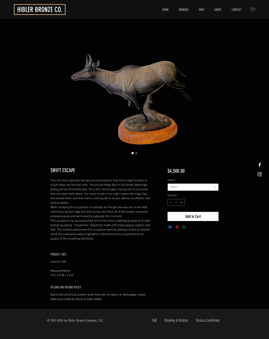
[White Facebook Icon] (259, 165)
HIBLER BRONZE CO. (39, 9)
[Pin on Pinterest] (177, 227)
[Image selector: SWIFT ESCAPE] (132, 153)
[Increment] (182, 202)
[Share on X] (191, 227)
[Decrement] (170, 202)
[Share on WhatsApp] (184, 227)
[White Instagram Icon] (259, 174)
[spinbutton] (176, 202)
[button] (255, 8)
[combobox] (193, 187)
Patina (172, 180)
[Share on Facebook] (170, 227)
